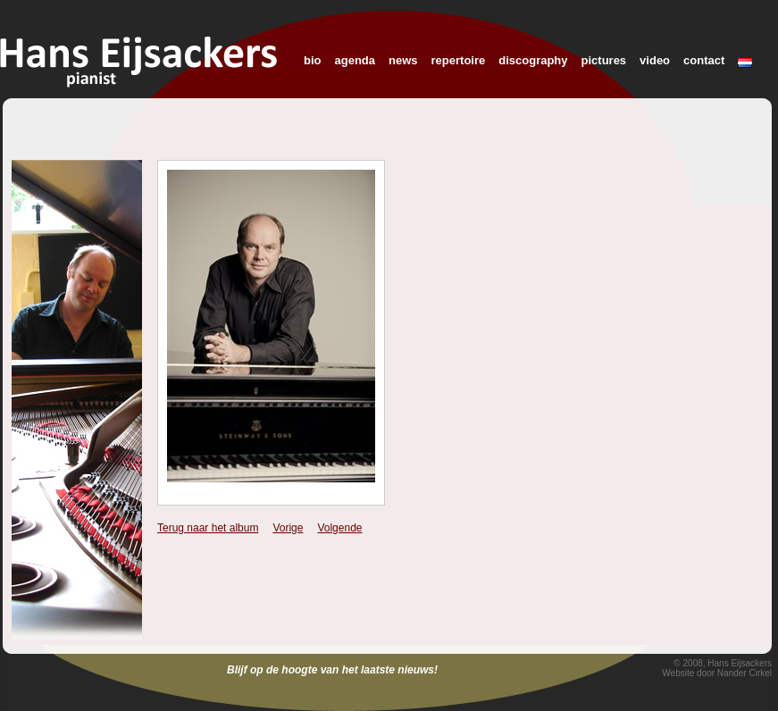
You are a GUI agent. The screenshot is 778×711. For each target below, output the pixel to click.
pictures (604, 60)
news (403, 60)
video (655, 60)
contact (703, 60)
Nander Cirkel (744, 673)
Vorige (287, 528)
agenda (355, 60)
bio (313, 60)
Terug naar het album (207, 528)
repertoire (458, 60)
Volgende (339, 528)
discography (532, 60)
